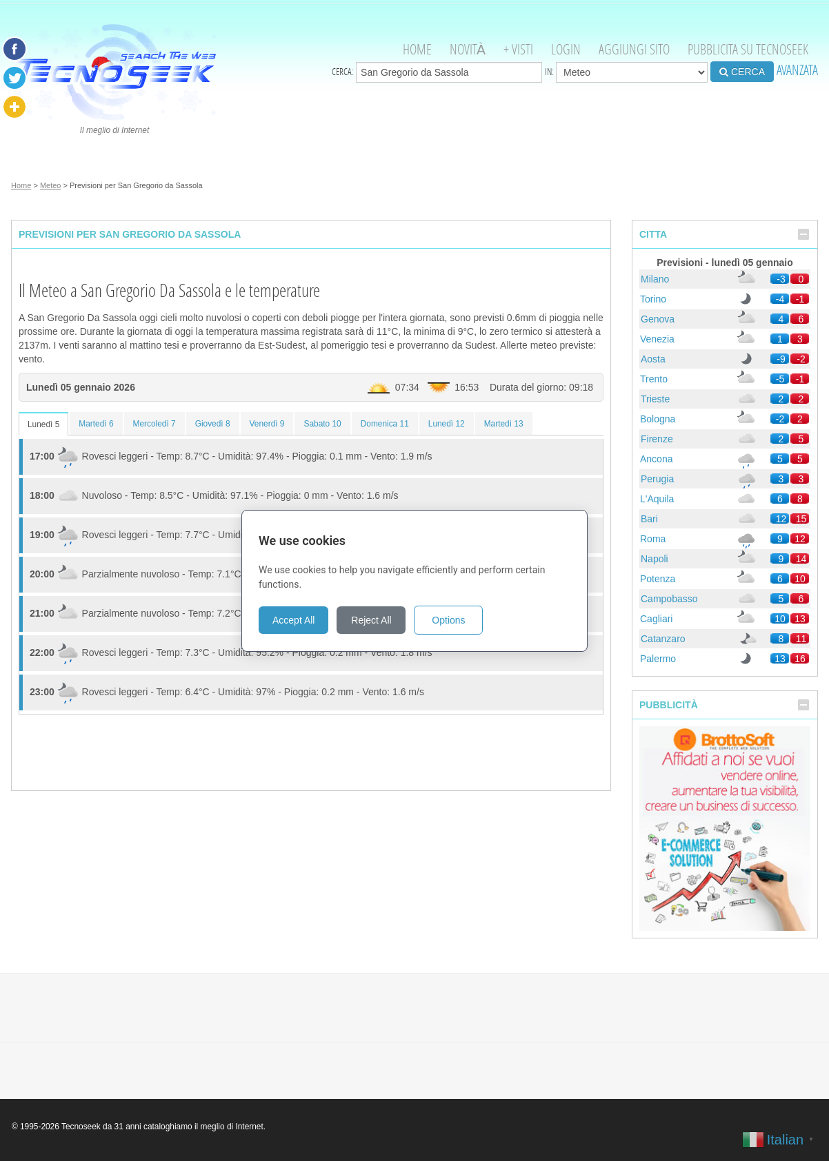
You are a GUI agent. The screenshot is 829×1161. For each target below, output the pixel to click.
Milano (655, 279)
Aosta (653, 358)
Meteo (50, 185)
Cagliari (656, 618)
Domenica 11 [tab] (385, 424)
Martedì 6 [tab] (96, 424)
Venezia (657, 339)
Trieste (655, 398)
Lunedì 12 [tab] (446, 424)
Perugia (657, 478)
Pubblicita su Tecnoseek (748, 49)
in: (626, 72)
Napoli (654, 558)
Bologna (657, 418)
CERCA (742, 71)
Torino (653, 299)
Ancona (656, 458)
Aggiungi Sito (634, 49)
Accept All (293, 620)
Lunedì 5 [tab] (43, 424)
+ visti (518, 49)
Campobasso (669, 598)
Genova (658, 319)
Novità (468, 49)
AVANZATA (797, 70)
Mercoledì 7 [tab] (154, 424)
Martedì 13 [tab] (503, 424)
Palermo (658, 658)
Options (448, 620)
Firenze (657, 438)
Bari (649, 518)
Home (417, 49)
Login (566, 49)
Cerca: (437, 72)
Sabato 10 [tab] (322, 424)
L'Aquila (657, 498)
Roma (653, 538)
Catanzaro (663, 638)
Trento (654, 378)
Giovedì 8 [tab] (212, 424)
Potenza (657, 578)
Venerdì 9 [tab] (267, 424)
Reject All (371, 620)
